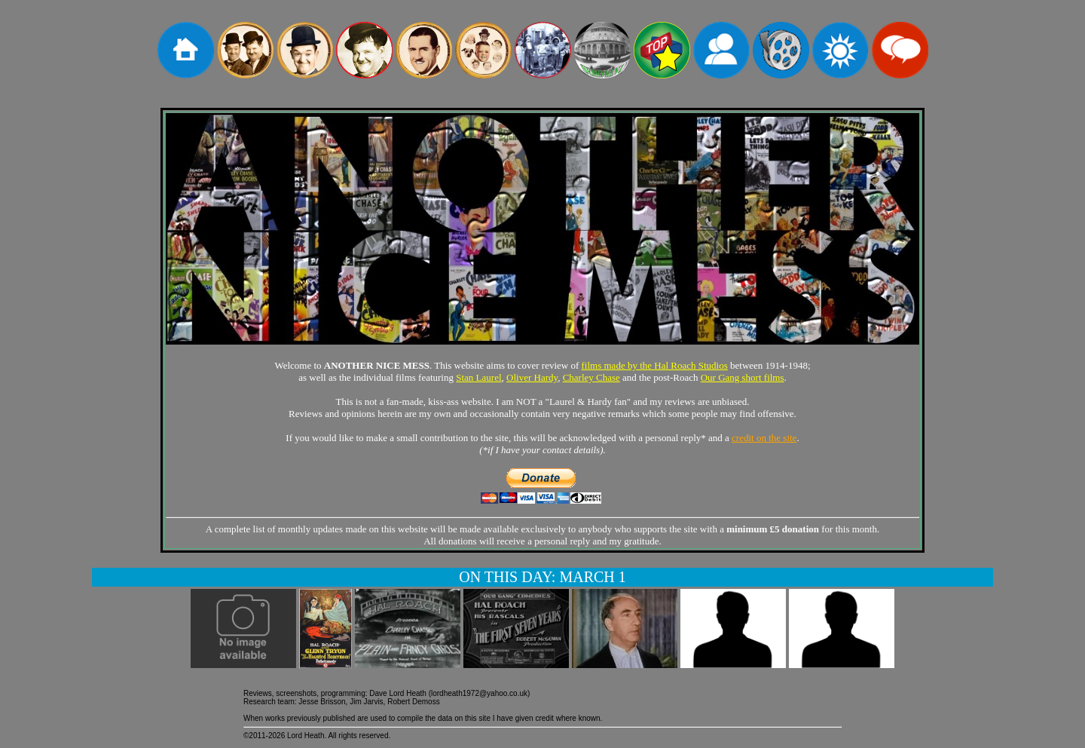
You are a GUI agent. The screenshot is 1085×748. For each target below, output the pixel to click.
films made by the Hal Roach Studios (655, 365)
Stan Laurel (478, 377)
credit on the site (764, 437)
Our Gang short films (742, 377)
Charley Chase (591, 377)
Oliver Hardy (532, 377)
